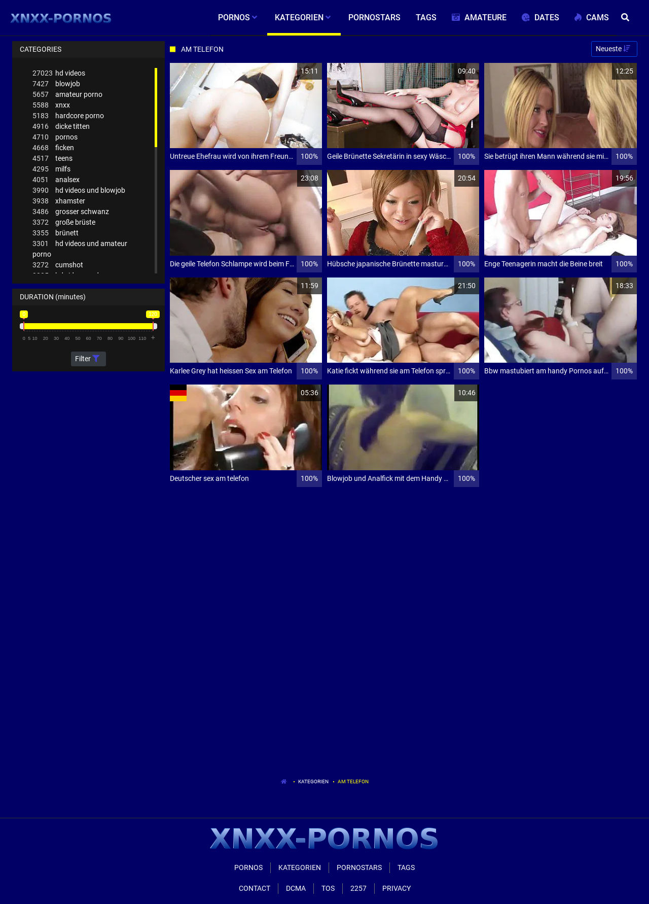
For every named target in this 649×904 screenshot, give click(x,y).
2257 (358, 888)
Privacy (396, 888)
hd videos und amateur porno (79, 248)
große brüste (63, 222)
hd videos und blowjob (78, 190)
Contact (254, 888)
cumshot (57, 265)
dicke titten (61, 126)
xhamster (58, 201)
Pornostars (359, 867)
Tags (406, 867)
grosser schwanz (70, 211)
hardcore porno (68, 116)
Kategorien (313, 781)
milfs (51, 169)
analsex (56, 180)
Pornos (248, 867)
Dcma (296, 888)
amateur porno (67, 94)
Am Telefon (353, 781)
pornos (55, 137)
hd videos (58, 73)
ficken (53, 148)
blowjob (56, 84)
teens (52, 158)
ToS (328, 888)
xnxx (51, 105)
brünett (55, 233)
